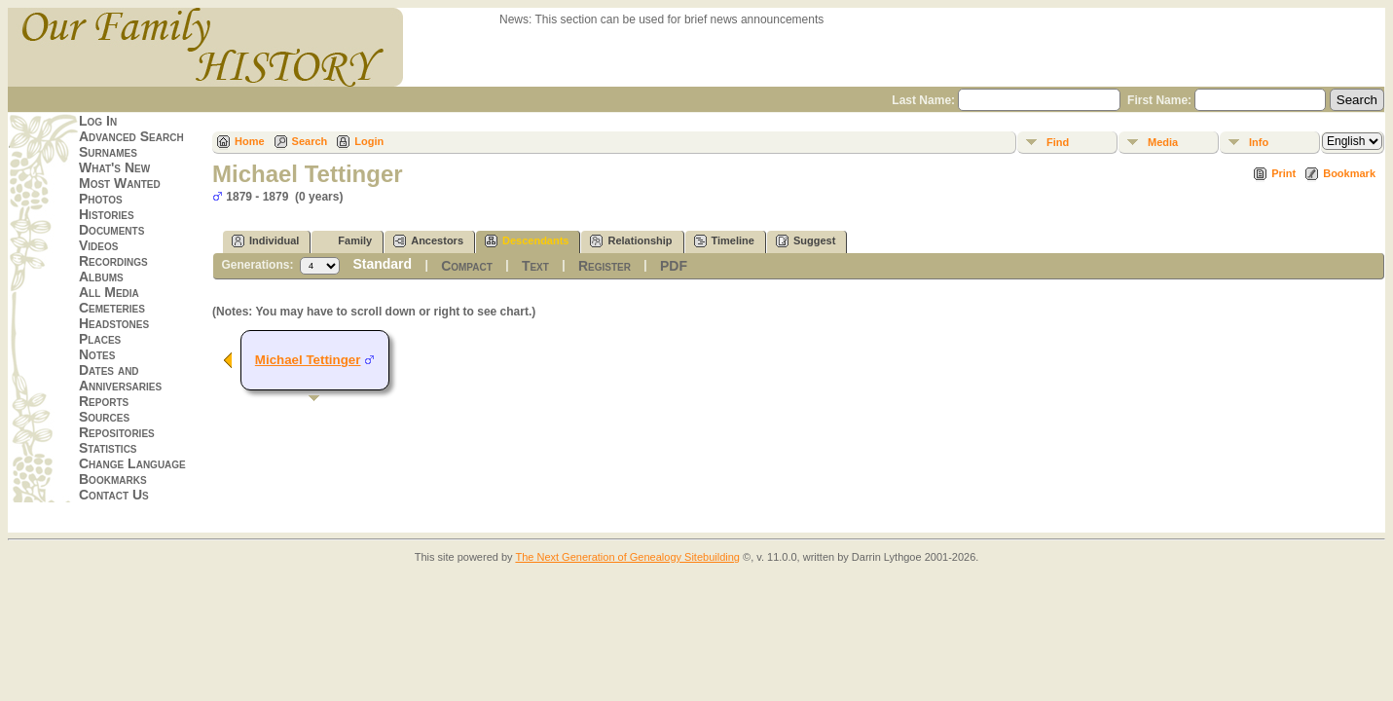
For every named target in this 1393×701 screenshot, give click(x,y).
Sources (104, 416)
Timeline (724, 241)
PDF (673, 266)
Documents (111, 230)
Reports (103, 401)
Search (310, 141)
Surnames (108, 152)
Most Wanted (120, 183)
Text (535, 266)
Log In (98, 121)
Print (1283, 173)
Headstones (114, 323)
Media (1163, 142)
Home (250, 141)
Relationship (631, 241)
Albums (101, 276)
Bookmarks (113, 479)
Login (369, 141)
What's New (114, 167)
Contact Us (114, 494)
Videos (98, 245)
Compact (467, 266)
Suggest (805, 241)
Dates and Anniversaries (120, 377)
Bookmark (1349, 173)
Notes (97, 354)
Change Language (132, 463)
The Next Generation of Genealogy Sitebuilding (627, 557)
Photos (101, 198)
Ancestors (428, 241)
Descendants (526, 241)
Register (604, 266)
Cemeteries (112, 307)
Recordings (113, 261)
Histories (106, 214)
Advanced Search (131, 136)
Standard (382, 264)
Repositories (117, 432)
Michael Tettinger (308, 359)
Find (1057, 142)
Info (1258, 142)
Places (100, 339)
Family (346, 241)
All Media (109, 292)
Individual (265, 241)
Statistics (108, 448)
